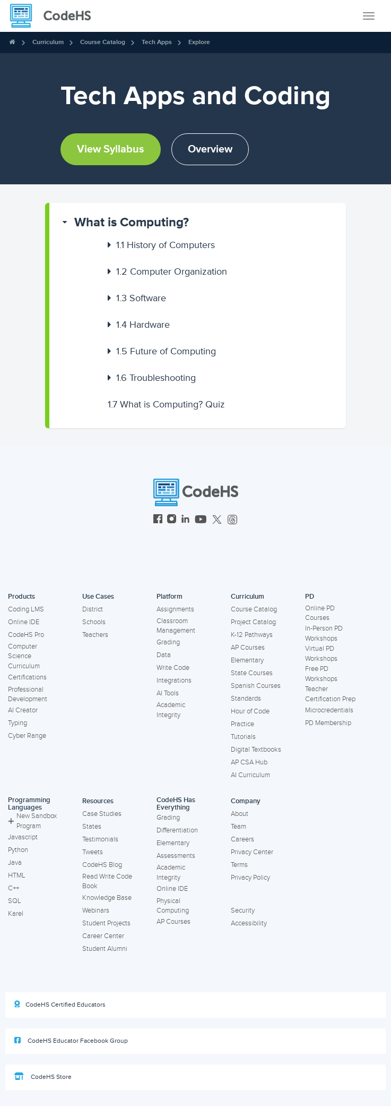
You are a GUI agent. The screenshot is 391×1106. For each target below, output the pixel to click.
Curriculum (48, 42)
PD (309, 596)
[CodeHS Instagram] (171, 520)
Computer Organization (171, 271)
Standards (246, 698)
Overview (210, 149)
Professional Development (27, 694)
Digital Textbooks (256, 749)
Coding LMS (26, 609)
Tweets (92, 852)
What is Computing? (131, 222)
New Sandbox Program (32, 821)
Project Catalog (253, 622)
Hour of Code (250, 711)
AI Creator (23, 710)
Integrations (174, 680)
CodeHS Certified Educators (60, 1004)
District (92, 609)
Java (15, 862)
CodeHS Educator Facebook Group (71, 1040)
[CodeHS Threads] (232, 520)
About (239, 814)
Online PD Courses (320, 613)
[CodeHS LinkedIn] (185, 520)
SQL (14, 901)
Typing (17, 723)
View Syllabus (110, 149)
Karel (15, 913)
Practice (242, 724)
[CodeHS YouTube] (201, 520)
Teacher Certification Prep (330, 694)
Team (238, 826)
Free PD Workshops (321, 674)
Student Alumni (104, 949)
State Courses (252, 673)
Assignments (175, 609)
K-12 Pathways (252, 635)
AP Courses (248, 647)
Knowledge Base (107, 898)
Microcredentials (329, 710)
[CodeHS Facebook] (157, 520)
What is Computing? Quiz (166, 404)
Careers (242, 839)
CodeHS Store (43, 1077)
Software (141, 298)
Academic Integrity (171, 710)
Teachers (95, 635)
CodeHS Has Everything (176, 804)
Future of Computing (166, 351)
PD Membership (328, 723)
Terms (239, 865)
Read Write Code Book (107, 881)
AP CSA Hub (249, 762)
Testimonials (100, 839)
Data (164, 655)
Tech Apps (157, 42)
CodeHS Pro (26, 635)
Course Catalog (102, 42)
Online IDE (23, 622)
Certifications (27, 677)
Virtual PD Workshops (321, 653)
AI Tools (168, 693)
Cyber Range (27, 735)
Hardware (143, 324)
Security (243, 910)
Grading (168, 642)
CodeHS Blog (102, 865)
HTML (16, 875)
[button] (197, 223)
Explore (199, 42)
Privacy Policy (250, 877)
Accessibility (249, 923)
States (91, 826)
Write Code (173, 667)
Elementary (247, 660)
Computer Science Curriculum (24, 656)
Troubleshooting (156, 378)
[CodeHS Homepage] (54, 16)
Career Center (103, 936)
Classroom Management (176, 626)
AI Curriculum (250, 775)
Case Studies (101, 814)
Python (18, 850)
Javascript (23, 837)
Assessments (176, 856)
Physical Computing (173, 906)
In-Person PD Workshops (324, 633)
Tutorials (243, 737)
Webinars (95, 910)
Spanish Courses (256, 686)
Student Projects (106, 923)
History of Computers (165, 245)
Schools (94, 622)
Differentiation (177, 830)
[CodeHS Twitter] (217, 520)
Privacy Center (252, 852)
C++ (13, 888)
